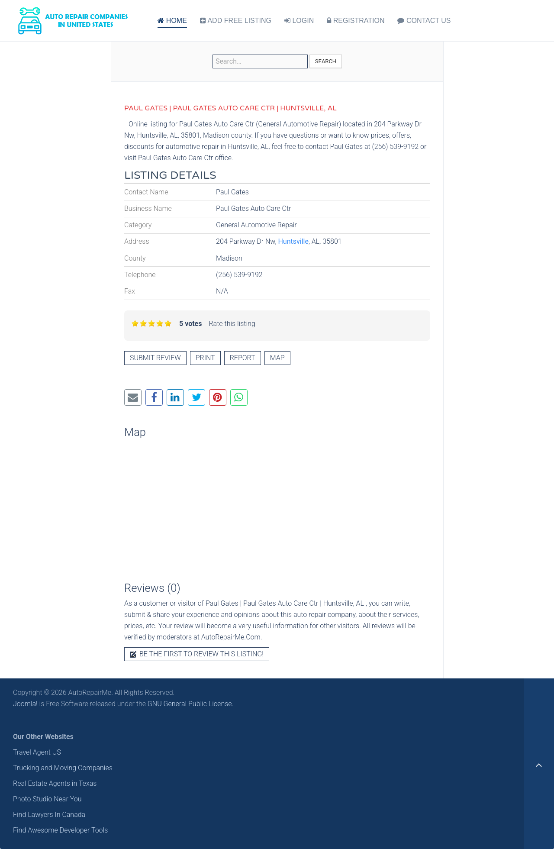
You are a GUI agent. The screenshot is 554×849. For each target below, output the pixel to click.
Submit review (155, 358)
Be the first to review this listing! (197, 654)
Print (205, 358)
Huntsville (293, 241)
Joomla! (25, 704)
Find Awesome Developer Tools (60, 830)
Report (242, 358)
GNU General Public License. (191, 704)
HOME (172, 20)
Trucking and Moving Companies (63, 768)
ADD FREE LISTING (235, 20)
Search (325, 61)
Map (277, 358)
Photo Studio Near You (47, 799)
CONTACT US (424, 20)
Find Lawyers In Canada (49, 814)
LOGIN (299, 20)
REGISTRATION (355, 20)
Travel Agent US (37, 752)
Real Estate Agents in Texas (55, 783)
